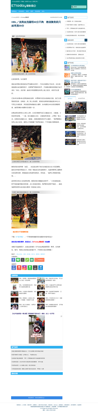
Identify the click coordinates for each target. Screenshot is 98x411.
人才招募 (24, 404)
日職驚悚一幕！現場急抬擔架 (73, 21)
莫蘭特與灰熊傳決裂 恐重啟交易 (75, 54)
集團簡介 (35, 404)
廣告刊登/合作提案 (43, 404)
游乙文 (33, 254)
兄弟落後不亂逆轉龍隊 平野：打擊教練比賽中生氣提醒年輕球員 (28, 358)
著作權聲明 (73, 404)
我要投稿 (19, 404)
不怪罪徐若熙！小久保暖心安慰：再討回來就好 (23, 365)
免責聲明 (79, 404)
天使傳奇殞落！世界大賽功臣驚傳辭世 (76, 32)
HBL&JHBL (19, 254)
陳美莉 (37, 254)
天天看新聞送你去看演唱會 (78, 65)
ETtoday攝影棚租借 (69, 89)
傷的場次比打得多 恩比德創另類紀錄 (76, 51)
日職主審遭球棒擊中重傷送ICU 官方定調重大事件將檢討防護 (27, 351)
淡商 (24, 254)
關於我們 (30, 404)
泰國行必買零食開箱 (76, 73)
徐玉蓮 (28, 254)
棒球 (27, 11)
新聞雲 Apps (28, 1)
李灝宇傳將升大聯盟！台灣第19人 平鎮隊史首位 (24, 354)
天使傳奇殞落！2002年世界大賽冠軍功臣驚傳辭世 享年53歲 (27, 361)
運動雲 (24, 6)
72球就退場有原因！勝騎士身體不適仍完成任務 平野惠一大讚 (27, 368)
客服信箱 (50, 404)
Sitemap (55, 404)
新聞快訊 (14, 11)
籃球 (32, 11)
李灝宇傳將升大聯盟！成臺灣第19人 (75, 24)
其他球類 (37, 11)
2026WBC (21, 11)
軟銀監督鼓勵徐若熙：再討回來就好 (75, 35)
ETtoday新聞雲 (16, 1)
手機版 (22, 1)
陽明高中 (43, 254)
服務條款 (61, 404)
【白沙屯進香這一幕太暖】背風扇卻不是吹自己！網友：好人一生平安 (33, 313)
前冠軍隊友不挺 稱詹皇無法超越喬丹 (76, 47)
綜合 (43, 11)
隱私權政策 (66, 404)
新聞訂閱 (35, 1)
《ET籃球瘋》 (19, 237)
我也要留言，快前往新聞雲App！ (36, 397)
